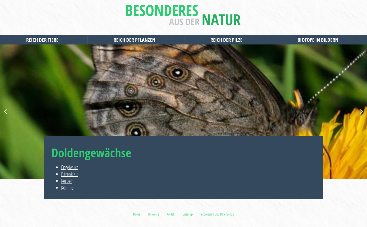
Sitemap (188, 214)
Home (136, 214)
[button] (5, 112)
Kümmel (68, 187)
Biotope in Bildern (319, 39)
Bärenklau (69, 174)
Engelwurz (69, 167)
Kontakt (171, 214)
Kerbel (66, 181)
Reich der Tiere (43, 39)
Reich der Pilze (227, 39)
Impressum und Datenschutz (217, 214)
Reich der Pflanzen (136, 39)
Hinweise (153, 214)
